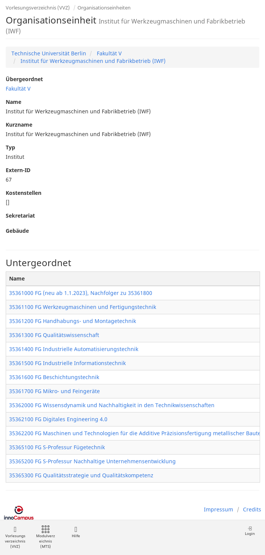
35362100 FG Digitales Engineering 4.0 (58, 419)
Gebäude (17, 230)
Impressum (218, 509)
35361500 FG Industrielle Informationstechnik (67, 363)
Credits (252, 509)
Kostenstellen (23, 192)
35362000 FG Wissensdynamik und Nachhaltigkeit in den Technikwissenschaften (112, 405)
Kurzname (19, 124)
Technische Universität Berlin (48, 53)
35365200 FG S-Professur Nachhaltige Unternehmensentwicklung (92, 461)
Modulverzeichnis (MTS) (45, 537)
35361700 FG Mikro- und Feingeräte (54, 391)
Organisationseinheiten (104, 7)
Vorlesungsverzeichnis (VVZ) (38, 7)
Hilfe (76, 532)
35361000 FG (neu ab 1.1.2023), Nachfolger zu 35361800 (80, 292)
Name (13, 101)
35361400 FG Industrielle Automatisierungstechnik (73, 349)
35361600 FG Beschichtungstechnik (54, 377)
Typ (10, 147)
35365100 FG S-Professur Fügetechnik (57, 447)
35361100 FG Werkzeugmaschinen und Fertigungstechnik (82, 306)
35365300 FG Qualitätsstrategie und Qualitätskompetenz (81, 475)
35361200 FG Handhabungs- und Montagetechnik (72, 321)
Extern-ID (18, 170)
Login (250, 531)
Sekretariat (20, 215)
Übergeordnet (24, 79)
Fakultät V (108, 53)
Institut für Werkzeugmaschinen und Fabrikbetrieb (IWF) (92, 60)
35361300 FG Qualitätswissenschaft (54, 335)
